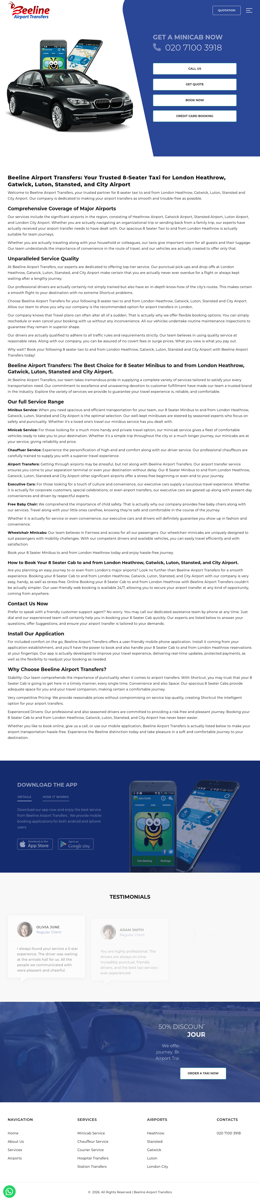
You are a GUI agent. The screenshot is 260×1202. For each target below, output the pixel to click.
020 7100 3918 (193, 47)
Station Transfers (92, 1167)
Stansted (155, 1142)
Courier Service (90, 1150)
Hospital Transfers (92, 1158)
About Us (16, 1142)
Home (13, 1133)
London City (157, 1167)
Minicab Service (91, 1133)
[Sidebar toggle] (249, 10)
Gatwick (154, 1150)
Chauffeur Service (92, 1142)
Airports (15, 1158)
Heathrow (155, 1133)
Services (15, 1150)
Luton (152, 1158)
